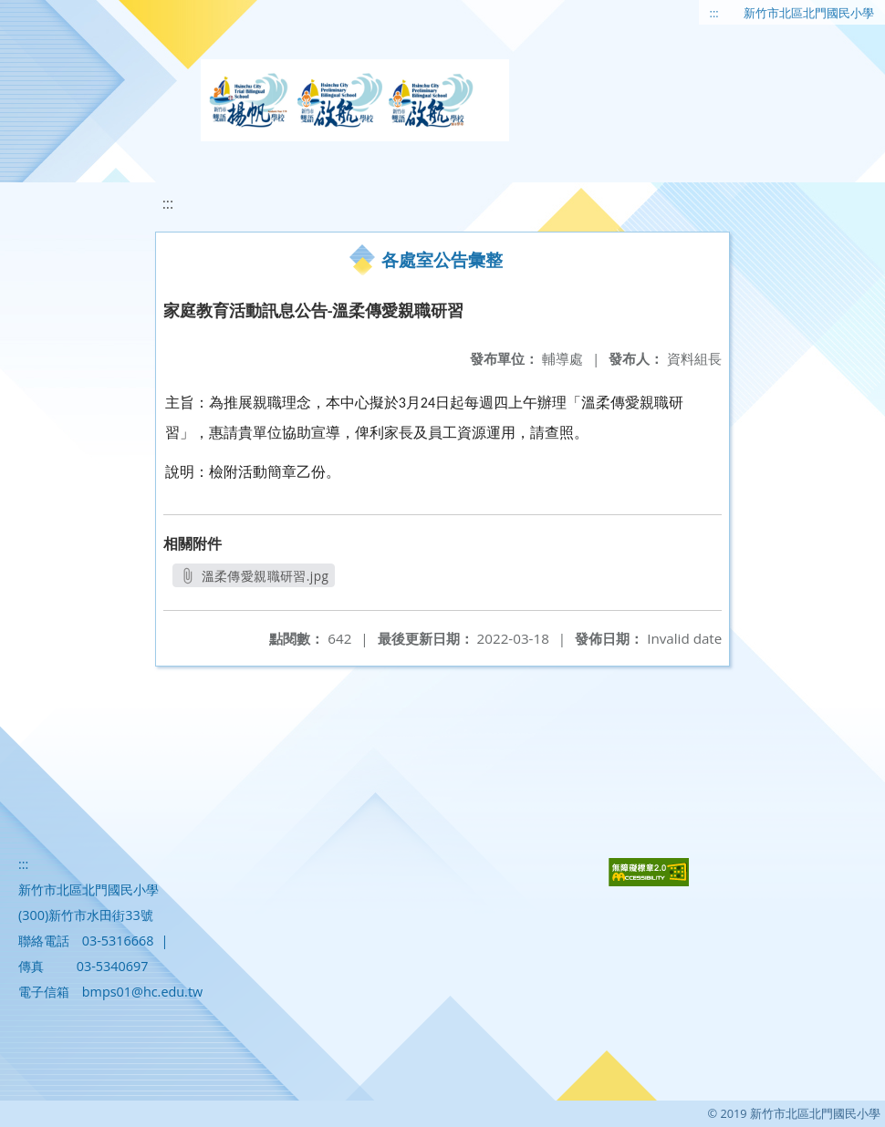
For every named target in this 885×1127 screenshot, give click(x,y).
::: (714, 13)
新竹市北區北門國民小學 (809, 13)
